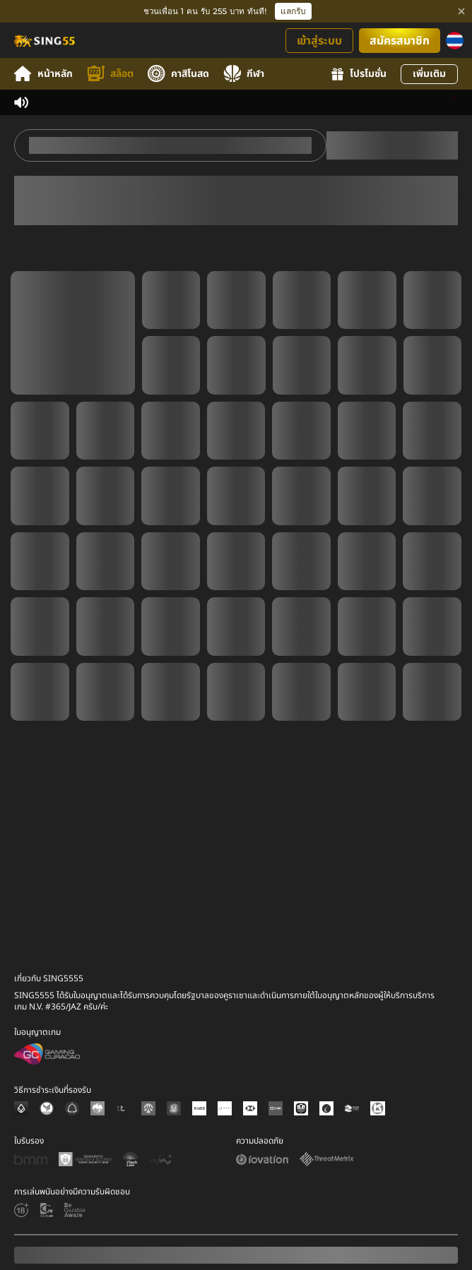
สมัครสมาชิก (400, 40)
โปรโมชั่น (359, 74)
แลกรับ (293, 11)
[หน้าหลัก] (43, 40)
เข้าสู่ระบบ (319, 40)
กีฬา (243, 74)
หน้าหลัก (43, 74)
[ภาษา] (455, 40)
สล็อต (110, 74)
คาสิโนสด (178, 74)
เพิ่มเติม (429, 73)
